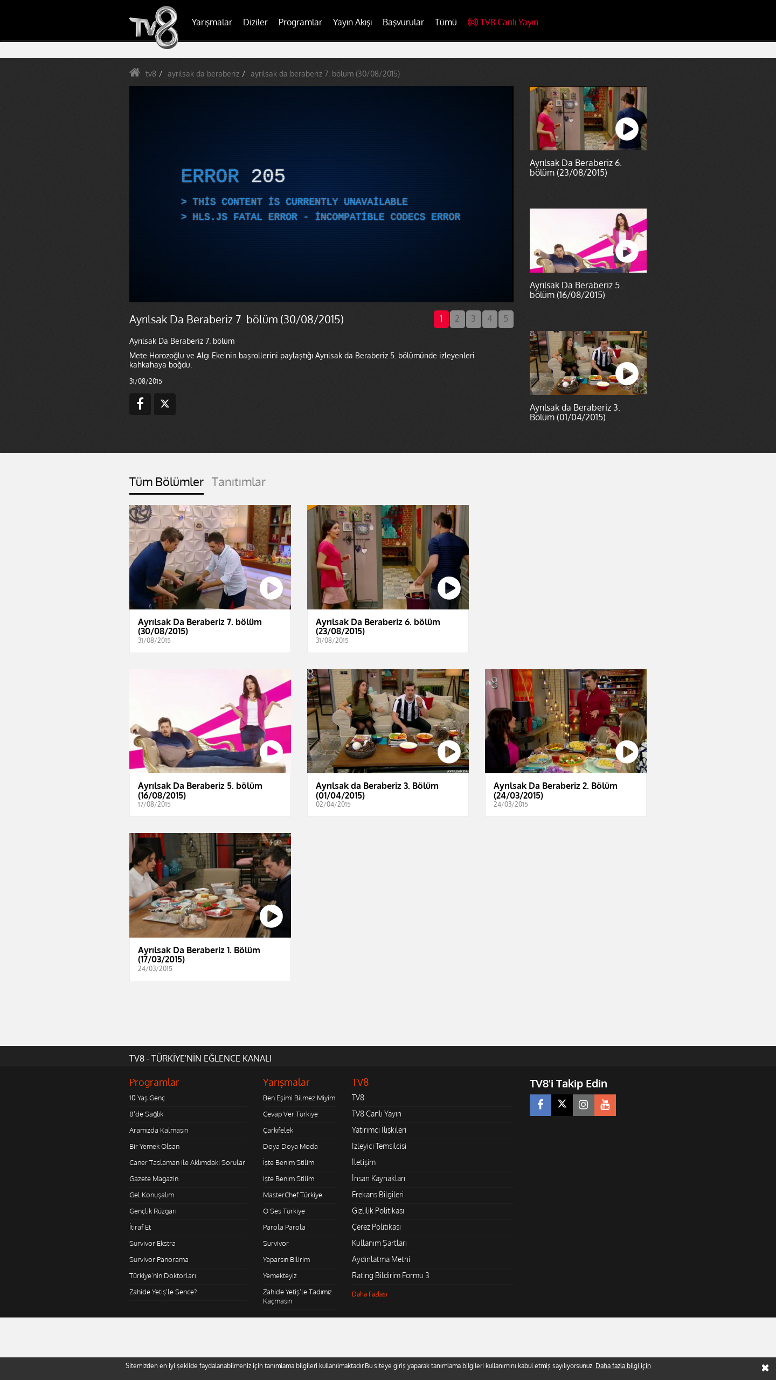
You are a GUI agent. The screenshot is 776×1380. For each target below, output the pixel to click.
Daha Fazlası (369, 1294)
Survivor (276, 1243)
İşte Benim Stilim (288, 1162)
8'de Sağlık (146, 1113)
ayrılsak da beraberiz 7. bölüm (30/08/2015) (325, 73)
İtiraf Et (140, 1227)
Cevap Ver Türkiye (290, 1113)
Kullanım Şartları (379, 1242)
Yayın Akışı (352, 22)
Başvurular (403, 22)
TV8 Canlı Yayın (503, 22)
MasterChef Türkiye (292, 1194)
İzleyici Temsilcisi (379, 1145)
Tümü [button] (446, 22)
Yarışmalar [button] (212, 22)
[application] (320, 194)
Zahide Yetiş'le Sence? (163, 1291)
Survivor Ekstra (152, 1243)
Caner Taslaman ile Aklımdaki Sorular (187, 1162)
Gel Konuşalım (151, 1194)
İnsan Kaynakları (378, 1178)
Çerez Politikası (376, 1226)
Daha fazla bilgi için (623, 1366)
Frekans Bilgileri (378, 1194)
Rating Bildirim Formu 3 (390, 1275)
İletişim (364, 1162)
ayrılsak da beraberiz (203, 73)
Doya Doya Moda (290, 1146)
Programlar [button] (300, 22)
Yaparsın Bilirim (286, 1259)
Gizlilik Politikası (378, 1210)
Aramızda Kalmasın (158, 1130)
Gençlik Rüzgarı (152, 1210)
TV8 (358, 1097)
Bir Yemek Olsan (154, 1146)
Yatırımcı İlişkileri (379, 1129)
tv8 (151, 73)
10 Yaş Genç (147, 1097)
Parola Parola (284, 1227)
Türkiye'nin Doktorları (162, 1275)
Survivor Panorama (159, 1259)
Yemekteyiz (280, 1275)
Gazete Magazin (153, 1178)
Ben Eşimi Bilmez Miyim (299, 1097)
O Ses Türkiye (284, 1210)
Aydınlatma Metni (381, 1259)
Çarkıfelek (278, 1130)
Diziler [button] (255, 22)
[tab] (166, 485)
